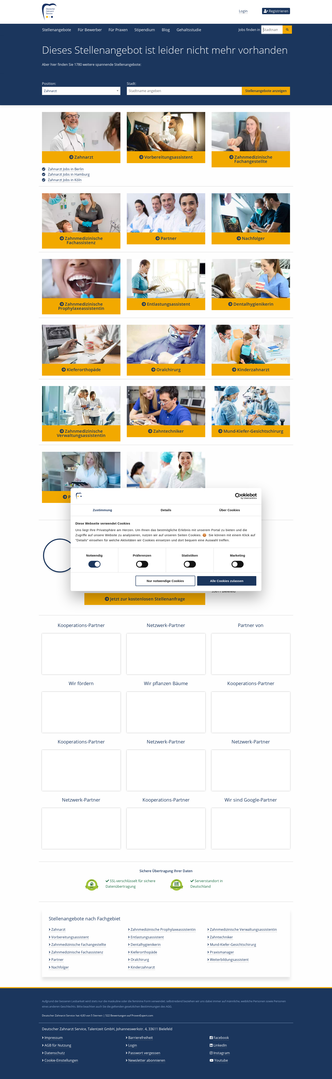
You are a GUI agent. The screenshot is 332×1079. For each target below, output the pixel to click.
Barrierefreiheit (140, 1037)
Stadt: (208, 88)
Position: (81, 88)
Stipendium (144, 29)
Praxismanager (220, 952)
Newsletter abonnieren (146, 1060)
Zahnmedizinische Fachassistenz (81, 240)
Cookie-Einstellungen (61, 1060)
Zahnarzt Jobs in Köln (65, 180)
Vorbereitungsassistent (166, 157)
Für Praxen (118, 29)
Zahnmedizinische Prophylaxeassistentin (81, 306)
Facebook (221, 1037)
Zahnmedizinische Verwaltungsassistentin (81, 433)
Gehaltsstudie (189, 29)
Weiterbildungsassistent (228, 959)
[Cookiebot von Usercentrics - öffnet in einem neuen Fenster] (238, 496)
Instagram (221, 1053)
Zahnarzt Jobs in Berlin (66, 169)
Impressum (54, 1037)
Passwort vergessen (144, 1053)
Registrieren (276, 11)
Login (243, 11)
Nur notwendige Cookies (165, 581)
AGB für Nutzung (58, 1045)
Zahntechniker (166, 431)
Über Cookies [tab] (229, 510)
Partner (166, 238)
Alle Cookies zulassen (227, 581)
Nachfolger (251, 238)
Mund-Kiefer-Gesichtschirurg (250, 431)
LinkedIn (220, 1045)
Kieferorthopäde (81, 369)
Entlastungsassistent (166, 304)
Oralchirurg (166, 369)
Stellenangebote (56, 29)
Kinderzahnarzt (250, 369)
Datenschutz (55, 1053)
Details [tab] (166, 510)
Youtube (221, 1060)
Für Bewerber (90, 29)
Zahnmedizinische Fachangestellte (250, 159)
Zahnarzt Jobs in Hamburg (69, 174)
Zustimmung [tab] (102, 510)
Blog (166, 29)
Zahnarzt (81, 157)
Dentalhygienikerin (250, 304)
